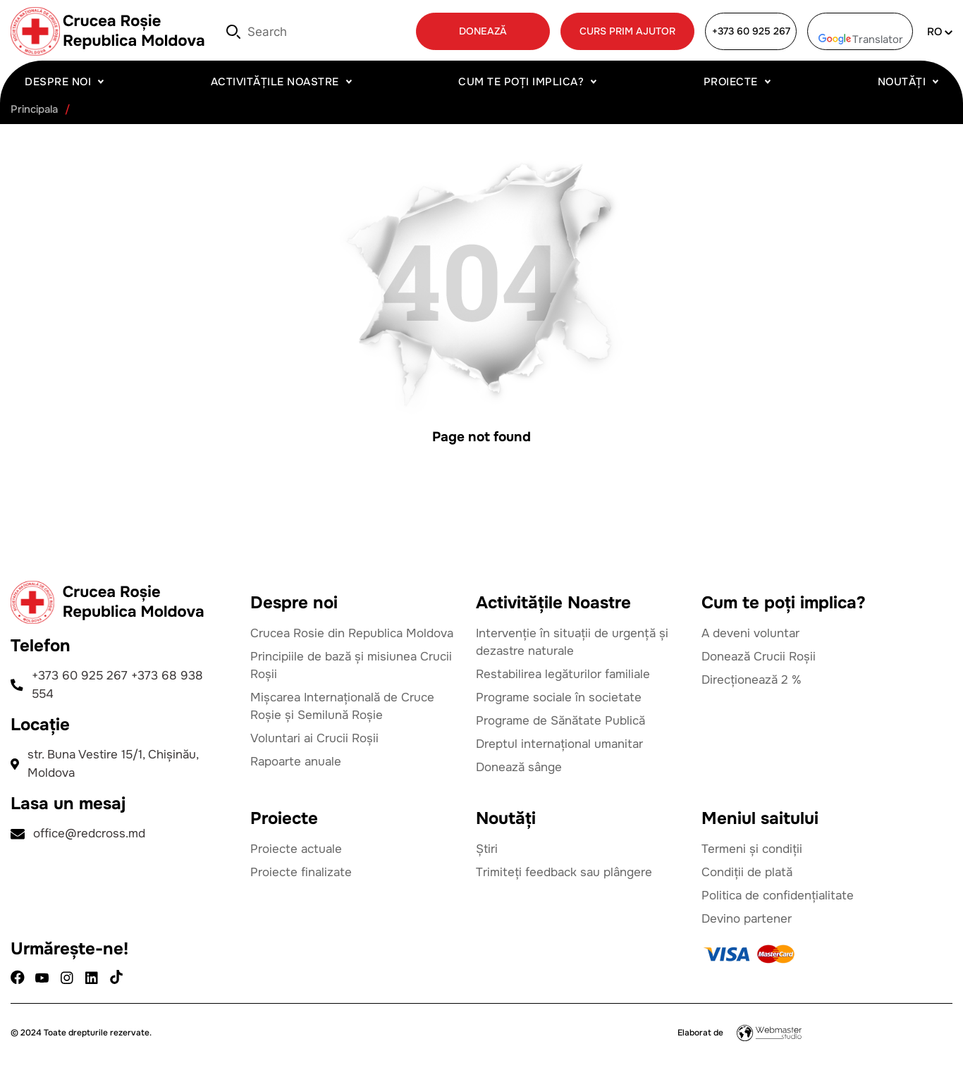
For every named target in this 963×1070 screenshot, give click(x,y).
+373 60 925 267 (751, 31)
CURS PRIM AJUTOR (627, 31)
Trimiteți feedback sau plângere (564, 872)
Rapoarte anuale (295, 761)
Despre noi (58, 82)
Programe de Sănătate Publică (560, 720)
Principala (34, 109)
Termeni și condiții (751, 849)
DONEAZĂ (483, 31)
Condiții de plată (746, 872)
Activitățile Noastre (275, 82)
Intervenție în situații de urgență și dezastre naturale (572, 642)
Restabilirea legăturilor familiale (563, 674)
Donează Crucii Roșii (758, 656)
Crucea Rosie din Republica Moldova (351, 633)
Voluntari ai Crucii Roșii (314, 738)
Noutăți (902, 82)
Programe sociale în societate (559, 697)
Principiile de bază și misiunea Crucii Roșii (351, 665)
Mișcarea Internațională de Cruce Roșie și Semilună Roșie (342, 706)
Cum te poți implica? (521, 82)
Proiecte (731, 82)
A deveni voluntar (750, 633)
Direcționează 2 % (751, 679)
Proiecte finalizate (301, 872)
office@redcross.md (78, 833)
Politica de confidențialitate (777, 895)
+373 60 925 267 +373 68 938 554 (107, 684)
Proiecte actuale (296, 849)
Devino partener (746, 918)
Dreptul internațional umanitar (559, 744)
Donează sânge (519, 767)
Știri (487, 849)
